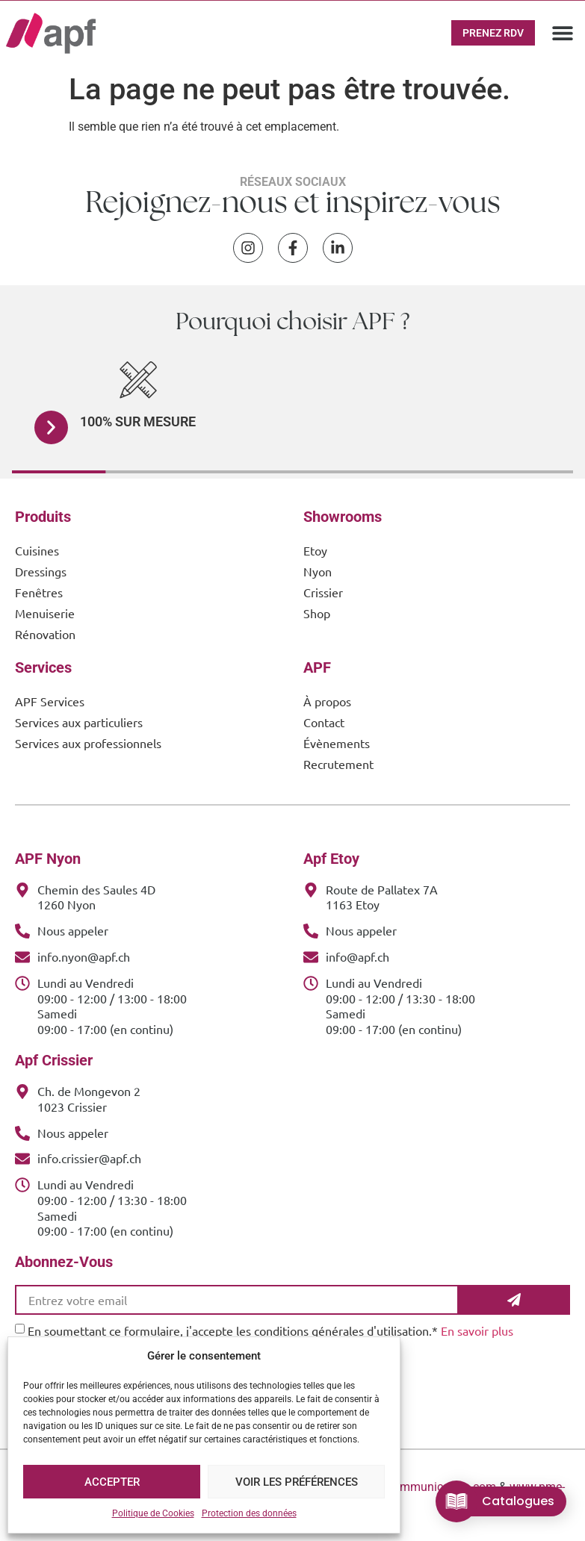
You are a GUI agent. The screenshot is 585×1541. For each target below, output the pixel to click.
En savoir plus (477, 1330)
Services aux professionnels (88, 742)
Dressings (40, 571)
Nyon (317, 571)
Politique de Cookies (153, 1513)
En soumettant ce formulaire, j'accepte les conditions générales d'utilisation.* (270, 1330)
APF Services (49, 701)
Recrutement (338, 763)
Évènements (336, 742)
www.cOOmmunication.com (422, 1487)
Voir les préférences (296, 1482)
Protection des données (249, 1513)
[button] (562, 33)
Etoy (315, 550)
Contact (323, 722)
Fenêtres (39, 592)
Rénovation (45, 633)
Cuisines (37, 550)
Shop (316, 612)
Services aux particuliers (79, 722)
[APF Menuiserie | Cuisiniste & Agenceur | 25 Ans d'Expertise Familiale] (51, 33)
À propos (327, 701)
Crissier (323, 592)
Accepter (112, 1482)
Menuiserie (45, 612)
